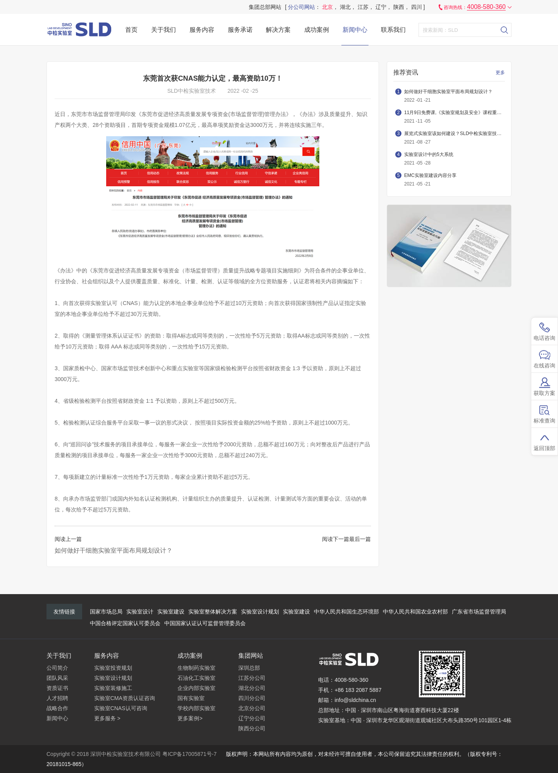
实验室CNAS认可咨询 (120, 708)
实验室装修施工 (113, 688)
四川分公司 (251, 698)
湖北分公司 (251, 688)
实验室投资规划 (113, 668)
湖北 (345, 7)
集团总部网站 (265, 7)
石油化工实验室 (196, 678)
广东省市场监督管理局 (479, 611)
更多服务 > (107, 718)
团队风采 (57, 678)
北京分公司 (251, 708)
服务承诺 (240, 29)
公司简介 (57, 668)
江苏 (363, 7)
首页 (131, 29)
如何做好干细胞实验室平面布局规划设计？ (113, 550)
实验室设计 (139, 611)
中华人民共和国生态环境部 (346, 611)
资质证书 (57, 688)
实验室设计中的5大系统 (428, 154)
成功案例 (316, 29)
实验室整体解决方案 (212, 611)
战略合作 (57, 708)
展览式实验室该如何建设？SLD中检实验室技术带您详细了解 (454, 133)
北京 (327, 7)
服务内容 (201, 29)
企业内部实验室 (196, 688)
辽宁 (380, 7)
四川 (416, 7)
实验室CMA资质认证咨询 (124, 698)
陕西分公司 (251, 728)
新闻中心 (355, 29)
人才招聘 (57, 698)
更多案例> (189, 718)
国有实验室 (191, 698)
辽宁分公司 (251, 718)
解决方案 (278, 29)
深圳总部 (249, 668)
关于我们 (163, 29)
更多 (500, 72)
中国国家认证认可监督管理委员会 (205, 623)
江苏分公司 (251, 678)
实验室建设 (170, 611)
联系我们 (393, 29)
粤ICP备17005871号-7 (189, 754)
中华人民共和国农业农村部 (415, 611)
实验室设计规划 (260, 611)
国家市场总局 (106, 611)
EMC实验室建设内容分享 (430, 175)
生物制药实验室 (196, 668)
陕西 (398, 7)
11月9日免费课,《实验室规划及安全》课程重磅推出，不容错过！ (454, 112)
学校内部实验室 (196, 708)
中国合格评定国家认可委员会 (125, 623)
